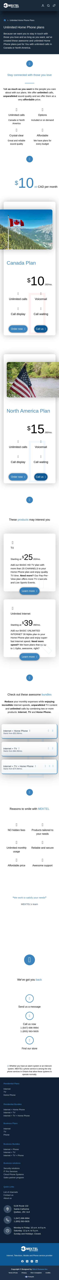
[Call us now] (29, 1016)
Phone (7, 1135)
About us (8, 1198)
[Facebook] (22, 1261)
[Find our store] (29, 1040)
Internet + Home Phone (14, 1109)
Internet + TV (9, 1112)
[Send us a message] (29, 998)
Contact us (8, 1195)
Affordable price (16, 865)
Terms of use (13, 1273)
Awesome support (42, 865)
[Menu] (54, 5)
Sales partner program (14, 1177)
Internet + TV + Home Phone (17, 1116)
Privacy (24, 1273)
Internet (7, 1089)
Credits (48, 1273)
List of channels (11, 1192)
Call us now (29, 1024)
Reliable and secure (42, 847)
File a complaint (36, 1273)
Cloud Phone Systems (14, 1174)
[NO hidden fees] (17, 825)
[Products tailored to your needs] (43, 825)
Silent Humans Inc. (40, 1269)
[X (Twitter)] (27, 1261)
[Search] (48, 5)
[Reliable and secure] (43, 842)
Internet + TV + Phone (14, 1155)
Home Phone (10, 1095)
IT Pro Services (11, 1171)
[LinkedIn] (36, 1261)
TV (5, 1092)
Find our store (29, 1048)
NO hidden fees (16, 830)
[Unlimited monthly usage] (17, 842)
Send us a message (29, 1006)
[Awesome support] (43, 860)
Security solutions (12, 1168)
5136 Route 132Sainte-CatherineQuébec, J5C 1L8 (22, 1209)
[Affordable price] (17, 860)
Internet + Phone (11, 1149)
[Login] (43, 5)
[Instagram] (32, 1261)
